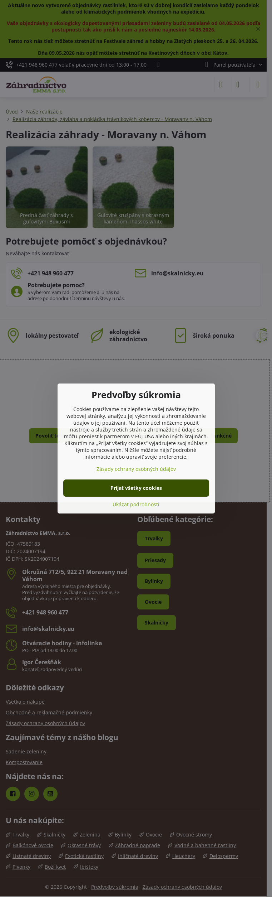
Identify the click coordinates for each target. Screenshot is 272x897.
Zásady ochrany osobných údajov (136, 469)
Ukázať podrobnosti (136, 504)
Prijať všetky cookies (136, 487)
